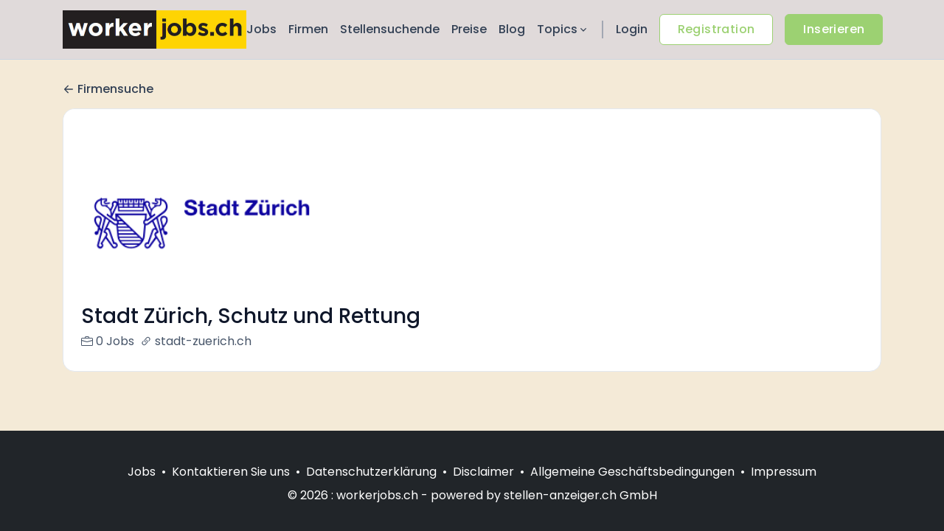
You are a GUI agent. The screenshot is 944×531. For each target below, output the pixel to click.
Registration (716, 29)
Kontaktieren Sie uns (231, 471)
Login (632, 29)
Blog (512, 29)
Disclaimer (483, 471)
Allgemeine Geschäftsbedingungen (632, 471)
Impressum (783, 471)
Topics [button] (563, 29)
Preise (469, 29)
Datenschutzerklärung (371, 471)
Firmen (308, 29)
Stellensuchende (390, 29)
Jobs (261, 29)
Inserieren (833, 29)
